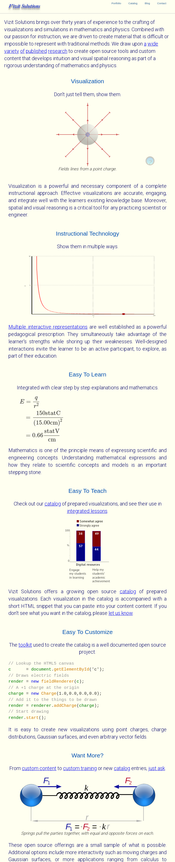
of (22, 51)
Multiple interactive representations (48, 327)
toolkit (25, 645)
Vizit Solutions (24, 6)
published (36, 51)
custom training (80, 768)
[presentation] (87, 419)
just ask (156, 768)
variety (11, 51)
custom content (39, 768)
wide (153, 44)
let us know (121, 613)
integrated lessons (87, 511)
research (57, 51)
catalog (53, 504)
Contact (161, 3)
